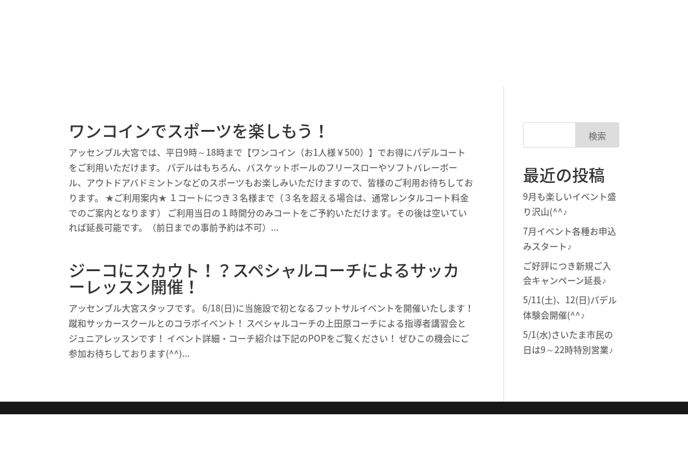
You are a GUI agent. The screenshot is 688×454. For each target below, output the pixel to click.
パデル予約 (590, 18)
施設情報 (175, 33)
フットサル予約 (590, 37)
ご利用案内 (590, 57)
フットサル (353, 33)
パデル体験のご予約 (437, 33)
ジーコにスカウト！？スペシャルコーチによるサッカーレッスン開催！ (264, 278)
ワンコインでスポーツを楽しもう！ (199, 131)
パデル (299, 33)
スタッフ (516, 33)
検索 (597, 135)
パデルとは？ (239, 33)
